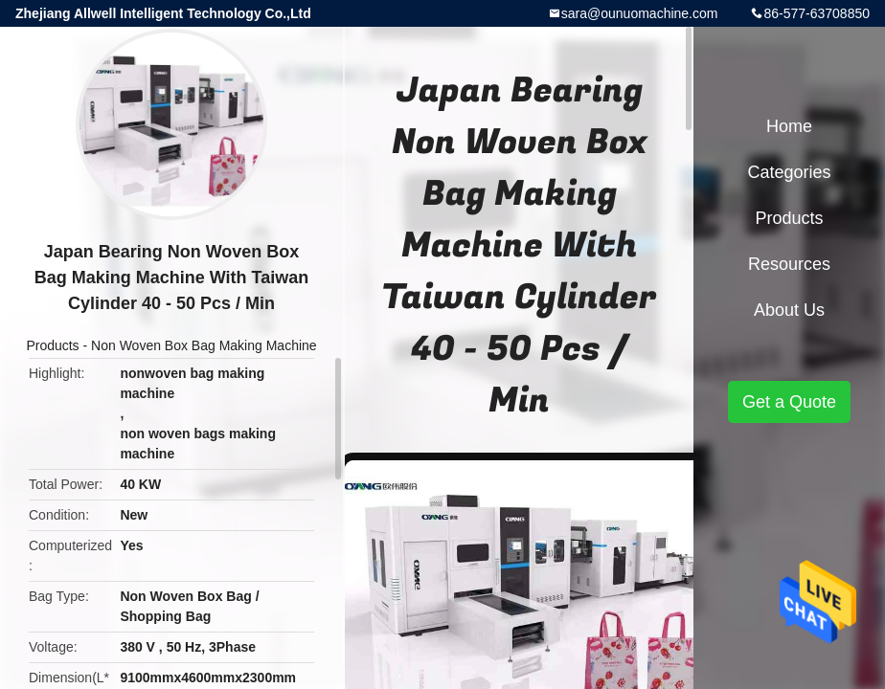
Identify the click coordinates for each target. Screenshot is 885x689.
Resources (789, 264)
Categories (788, 172)
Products (52, 345)
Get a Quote (789, 401)
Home (789, 126)
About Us (789, 310)
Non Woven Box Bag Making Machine (204, 345)
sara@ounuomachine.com (639, 13)
